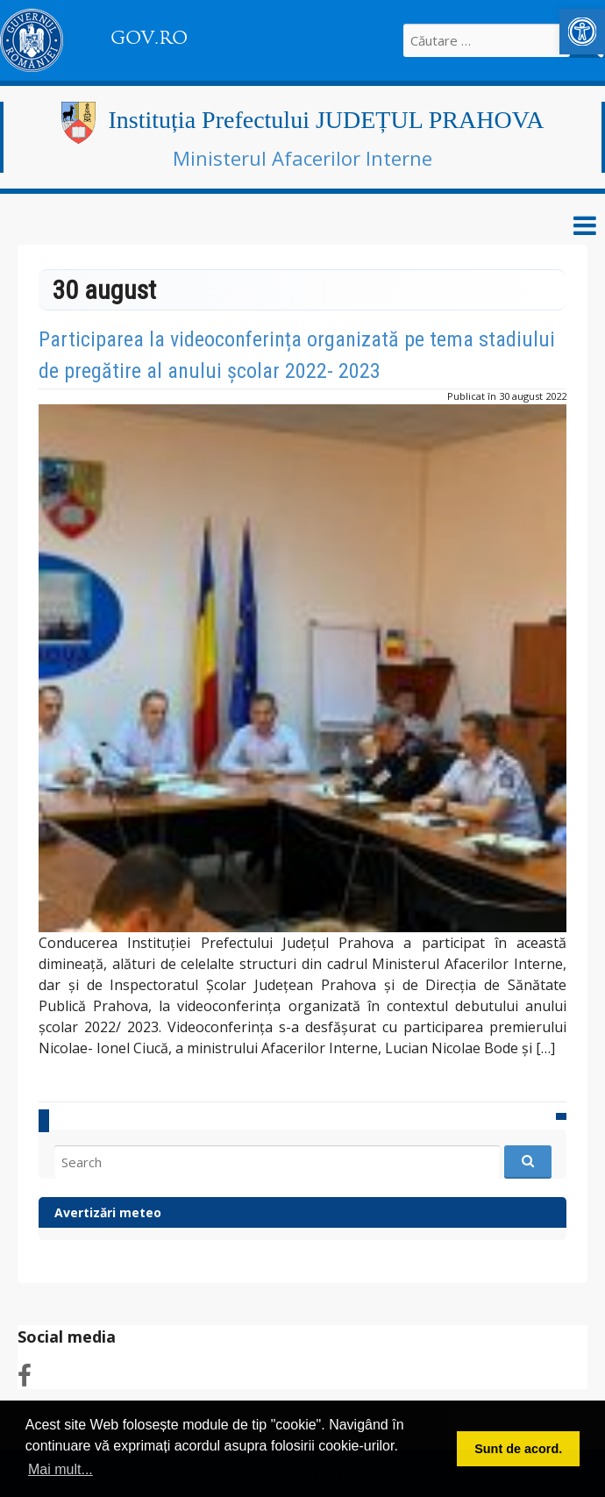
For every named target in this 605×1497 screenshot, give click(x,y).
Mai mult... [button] (60, 1469)
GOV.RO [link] (149, 37)
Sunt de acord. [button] (518, 1449)
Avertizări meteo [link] (107, 1212)
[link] (582, 31)
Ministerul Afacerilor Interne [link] (302, 158)
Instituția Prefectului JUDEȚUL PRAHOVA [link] (326, 119)
